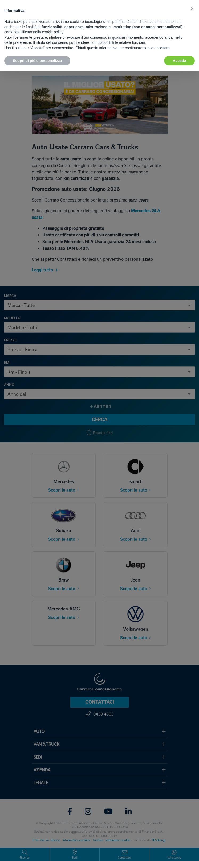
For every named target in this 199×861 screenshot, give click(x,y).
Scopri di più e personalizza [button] (37, 60)
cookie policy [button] (52, 32)
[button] (192, 8)
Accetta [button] (179, 60)
